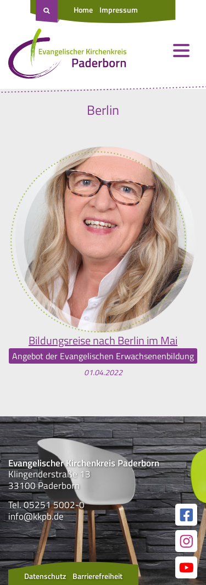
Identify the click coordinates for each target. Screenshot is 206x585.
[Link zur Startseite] (67, 56)
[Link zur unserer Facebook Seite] (186, 515)
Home (83, 9)
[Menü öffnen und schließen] (181, 50)
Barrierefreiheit (98, 576)
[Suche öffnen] (48, 11)
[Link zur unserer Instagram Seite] (186, 541)
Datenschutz (45, 576)
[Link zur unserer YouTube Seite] (186, 567)
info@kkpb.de (36, 516)
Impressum (118, 9)
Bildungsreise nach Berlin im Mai (103, 341)
